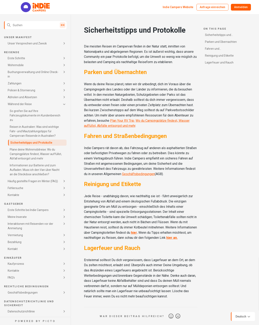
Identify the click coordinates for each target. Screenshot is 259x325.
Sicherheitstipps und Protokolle (31, 142)
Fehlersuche (15, 188)
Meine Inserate (17, 216)
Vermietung (15, 235)
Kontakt (13, 249)
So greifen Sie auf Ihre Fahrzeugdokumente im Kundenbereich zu (35, 115)
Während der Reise (20, 104)
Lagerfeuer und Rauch (219, 62)
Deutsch (243, 317)
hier (134, 233)
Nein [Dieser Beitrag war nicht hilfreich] (177, 316)
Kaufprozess (16, 263)
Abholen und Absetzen (22, 97)
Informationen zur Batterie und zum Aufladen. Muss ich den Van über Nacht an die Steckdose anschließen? (34, 170)
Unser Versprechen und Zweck (27, 43)
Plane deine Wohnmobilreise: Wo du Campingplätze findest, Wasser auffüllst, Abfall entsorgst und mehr (36, 154)
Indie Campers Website (178, 7)
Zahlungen (14, 83)
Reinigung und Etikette (219, 55)
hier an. (172, 238)
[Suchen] (35, 25)
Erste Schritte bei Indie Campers (28, 210)
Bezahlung (14, 242)
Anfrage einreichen (212, 7)
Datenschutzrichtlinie (21, 311)
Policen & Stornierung (21, 90)
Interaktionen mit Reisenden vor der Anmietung (30, 226)
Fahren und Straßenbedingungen (218, 49)
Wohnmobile (16, 65)
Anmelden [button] (241, 7)
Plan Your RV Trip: (122, 121)
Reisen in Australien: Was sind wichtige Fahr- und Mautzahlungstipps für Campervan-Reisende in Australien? (34, 131)
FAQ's (11, 277)
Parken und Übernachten (221, 41)
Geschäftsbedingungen (23, 292)
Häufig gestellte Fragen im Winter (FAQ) (33, 181)
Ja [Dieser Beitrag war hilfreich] (171, 316)
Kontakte (13, 195)
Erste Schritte (16, 58)
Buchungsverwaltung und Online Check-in (33, 74)
